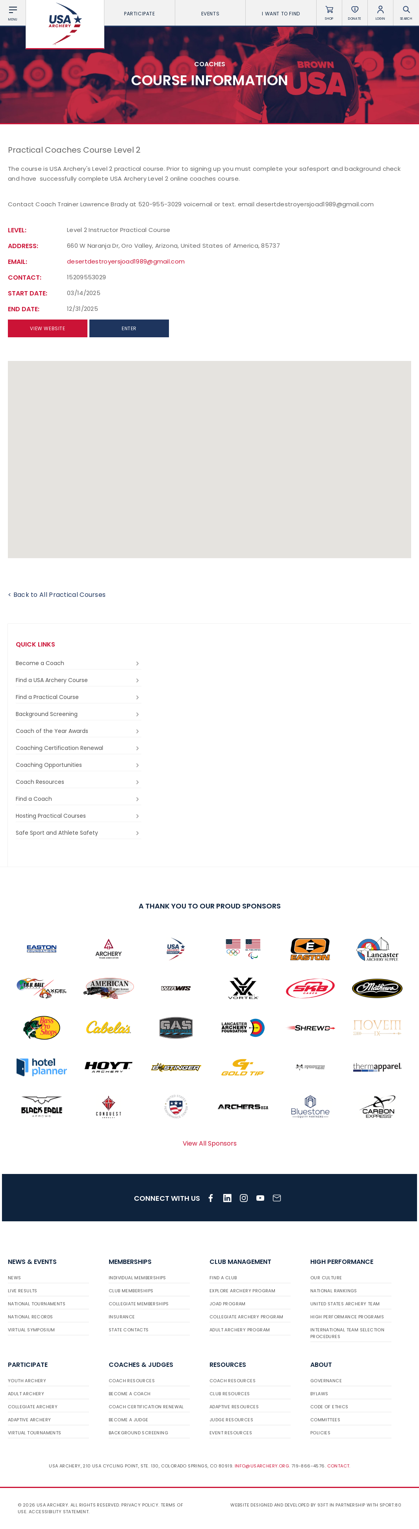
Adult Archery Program (240, 1330)
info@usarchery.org (262, 1466)
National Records (30, 1317)
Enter (129, 328)
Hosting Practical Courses (78, 816)
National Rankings (333, 1291)
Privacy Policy (139, 1505)
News (14, 1278)
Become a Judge (128, 1420)
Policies (320, 1433)
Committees (325, 1420)
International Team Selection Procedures (347, 1333)
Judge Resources (231, 1420)
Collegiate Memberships (139, 1304)
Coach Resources (78, 782)
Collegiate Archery (32, 1407)
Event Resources (231, 1433)
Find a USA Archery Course (78, 680)
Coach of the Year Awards (78, 731)
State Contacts (129, 1330)
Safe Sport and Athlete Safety (78, 833)
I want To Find (281, 13)
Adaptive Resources (234, 1407)
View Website (47, 328)
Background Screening (78, 714)
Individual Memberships (137, 1278)
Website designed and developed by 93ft (279, 1505)
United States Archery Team (345, 1304)
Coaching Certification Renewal (78, 748)
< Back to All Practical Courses (57, 594)
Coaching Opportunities (78, 765)
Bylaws (319, 1394)
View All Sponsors (210, 1143)
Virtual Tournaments (34, 1433)
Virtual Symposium (31, 1330)
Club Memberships (131, 1291)
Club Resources (230, 1394)
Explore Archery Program (242, 1291)
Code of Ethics (329, 1407)
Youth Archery (27, 1381)
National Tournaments (36, 1304)
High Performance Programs (347, 1317)
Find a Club (223, 1278)
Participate (139, 13)
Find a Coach (78, 799)
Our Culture (326, 1278)
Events (210, 13)
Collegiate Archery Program (246, 1317)
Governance (326, 1381)
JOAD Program (228, 1304)
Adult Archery (26, 1394)
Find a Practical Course (78, 697)
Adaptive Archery (29, 1420)
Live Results (22, 1291)
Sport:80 (390, 1505)
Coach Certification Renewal (146, 1407)
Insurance (122, 1317)
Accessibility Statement (59, 1511)
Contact (338, 1466)
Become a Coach (78, 663)
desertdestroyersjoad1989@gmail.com (126, 261)
